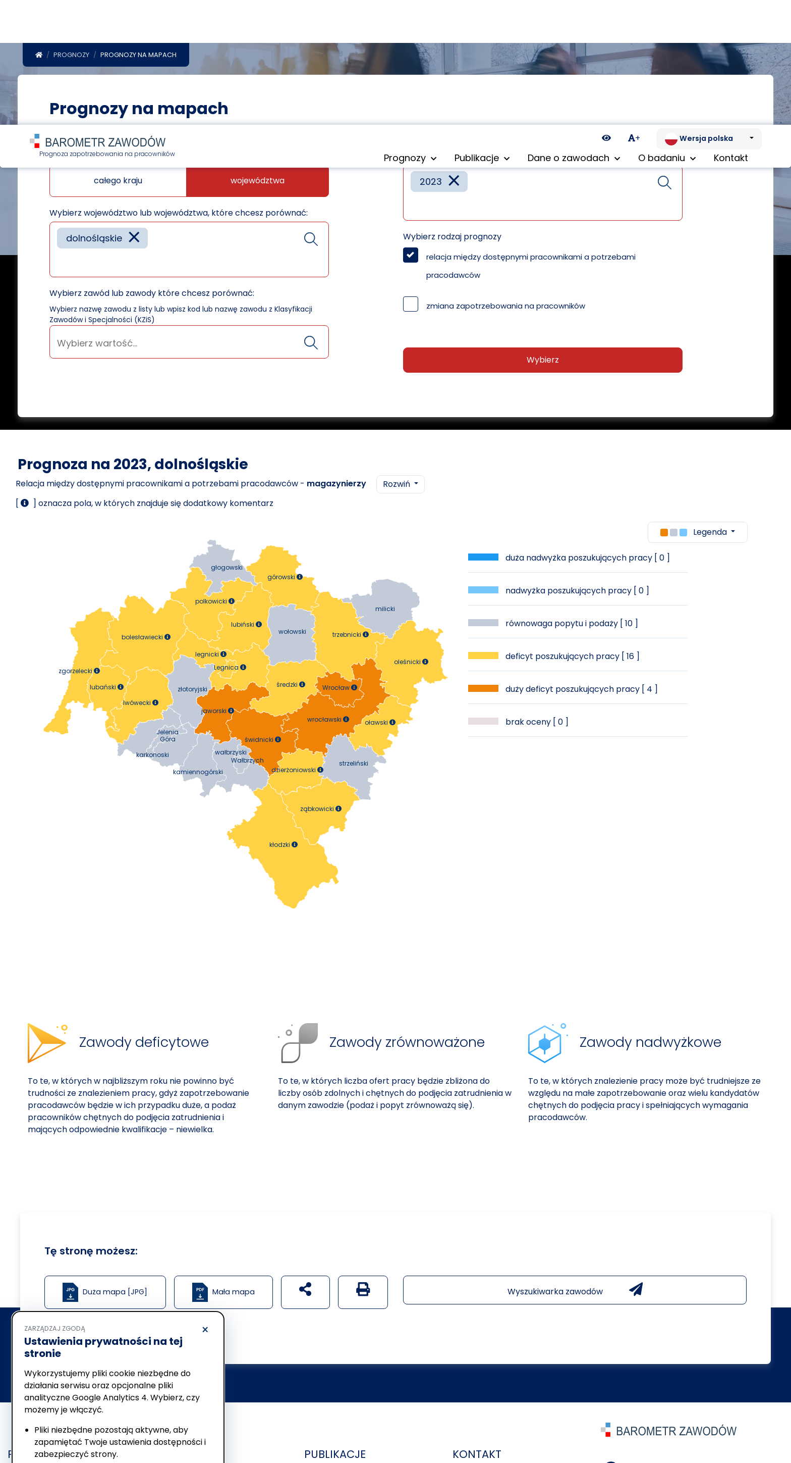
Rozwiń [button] (397, 486)
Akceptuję (166, 1425)
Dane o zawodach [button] (574, 35)
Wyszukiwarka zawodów (575, 1291)
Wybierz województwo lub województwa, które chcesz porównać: (178, 215)
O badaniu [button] (667, 35)
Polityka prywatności (57, 1397)
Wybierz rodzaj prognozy (452, 238)
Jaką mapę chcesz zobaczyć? (109, 158)
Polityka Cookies (150, 1388)
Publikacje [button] (482, 35)
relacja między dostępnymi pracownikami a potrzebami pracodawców (531, 268)
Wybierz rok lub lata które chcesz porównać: (492, 158)
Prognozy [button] (410, 35)
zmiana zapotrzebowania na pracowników (505, 307)
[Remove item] (134, 240)
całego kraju (118, 182)
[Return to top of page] (778, 1420)
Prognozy (71, 57)
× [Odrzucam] (205, 1205)
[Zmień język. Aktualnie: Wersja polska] (709, 14)
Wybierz (543, 362)
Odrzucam (70, 1425)
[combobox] (189, 251)
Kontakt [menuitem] (731, 35)
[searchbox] (60, 264)
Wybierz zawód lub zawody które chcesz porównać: (151, 295)
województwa (258, 182)
